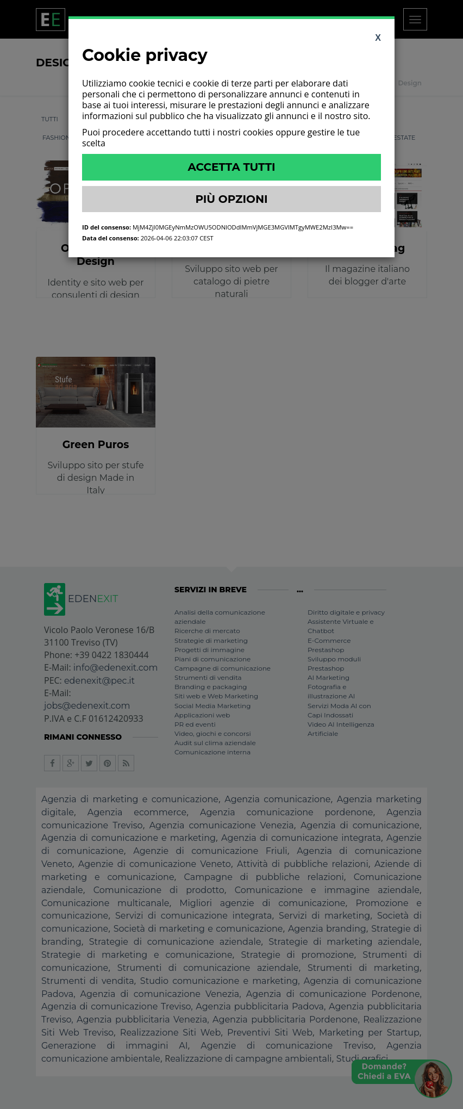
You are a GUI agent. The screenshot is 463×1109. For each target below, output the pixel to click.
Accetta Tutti (231, 167)
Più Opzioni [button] (231, 199)
